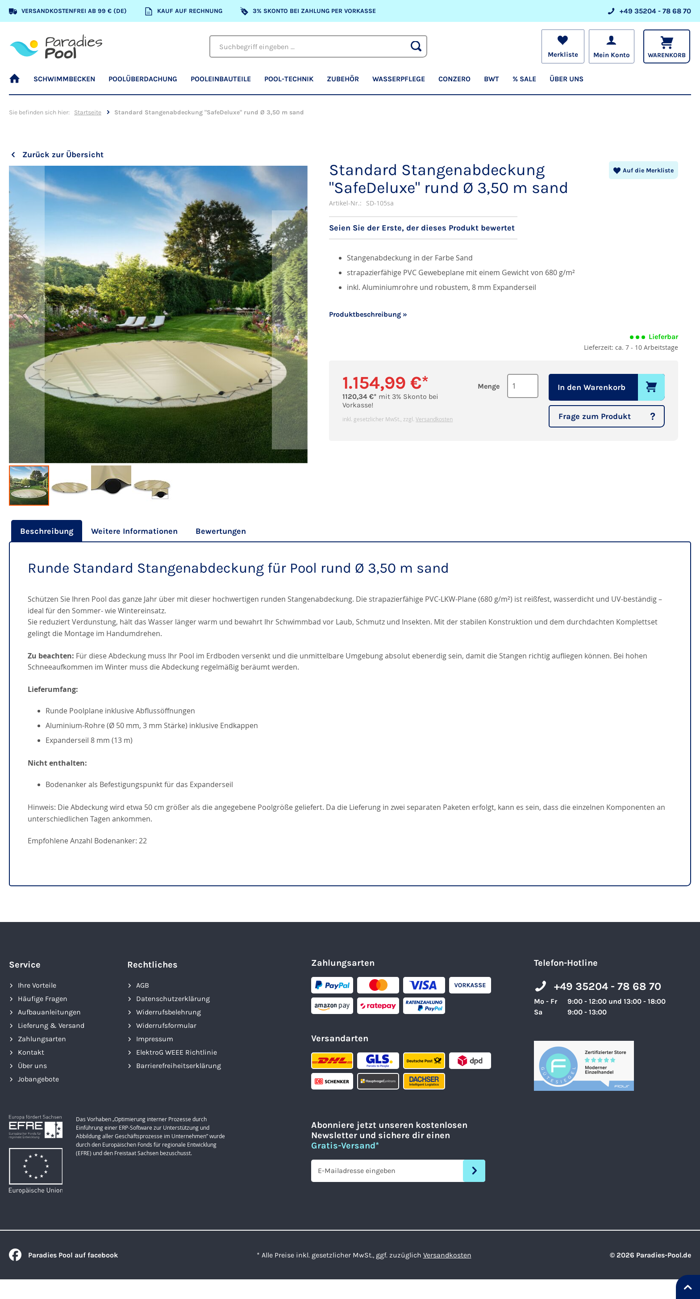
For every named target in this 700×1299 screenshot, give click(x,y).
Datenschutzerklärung (173, 998)
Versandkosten (434, 419)
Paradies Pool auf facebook (63, 1255)
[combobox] (318, 46)
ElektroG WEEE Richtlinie (176, 1052)
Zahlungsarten (42, 1039)
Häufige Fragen (42, 998)
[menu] (350, 82)
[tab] (45, 531)
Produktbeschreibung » (368, 314)
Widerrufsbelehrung (168, 1012)
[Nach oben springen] (688, 1287)
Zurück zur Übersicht (63, 154)
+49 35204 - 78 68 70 (607, 986)
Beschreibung (46, 531)
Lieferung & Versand (51, 1025)
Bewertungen (221, 531)
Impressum (154, 1039)
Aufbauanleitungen (49, 1012)
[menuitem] (18, 82)
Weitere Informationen (134, 531)
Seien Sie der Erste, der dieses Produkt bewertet (422, 228)
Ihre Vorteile (37, 985)
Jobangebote (38, 1079)
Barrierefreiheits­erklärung (178, 1065)
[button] (27, 315)
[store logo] (56, 46)
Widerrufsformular (166, 1025)
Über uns (32, 1065)
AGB (142, 985)
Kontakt (31, 1052)
